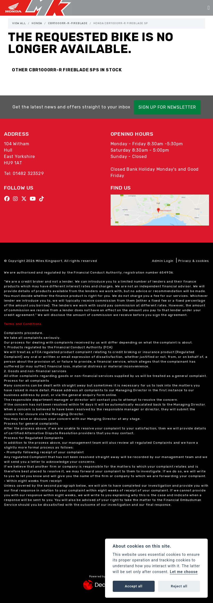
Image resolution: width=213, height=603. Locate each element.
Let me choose (184, 572)
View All (19, 23)
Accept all (133, 586)
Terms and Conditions (23, 324)
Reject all (179, 586)
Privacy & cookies (193, 261)
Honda (37, 23)
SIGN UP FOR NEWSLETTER (169, 107)
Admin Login (162, 261)
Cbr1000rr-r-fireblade (68, 23)
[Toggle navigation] (208, 8)
